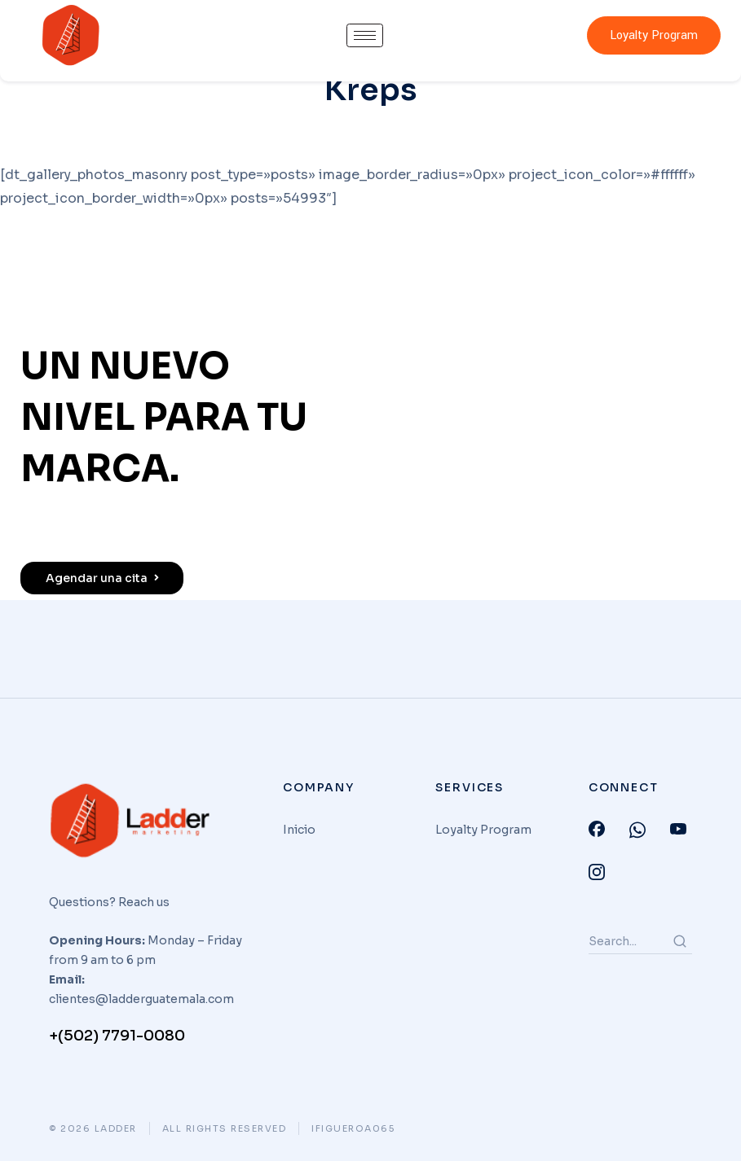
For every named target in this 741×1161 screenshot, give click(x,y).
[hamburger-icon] (364, 35)
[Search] (680, 941)
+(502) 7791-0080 (117, 1036)
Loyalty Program (654, 35)
